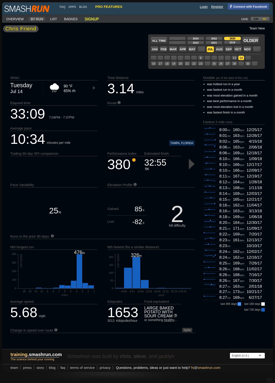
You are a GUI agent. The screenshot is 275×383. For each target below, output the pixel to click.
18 (166, 63)
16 (153, 63)
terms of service (82, 368)
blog (83, 7)
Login (204, 7)
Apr (183, 49)
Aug (219, 49)
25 (214, 63)
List (53, 19)
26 (220, 63)
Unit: (245, 19)
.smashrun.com (36, 354)
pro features (108, 7)
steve (140, 356)
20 (180, 63)
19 (173, 63)
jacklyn (166, 356)
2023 (195, 42)
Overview (15, 19)
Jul (210, 49)
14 (241, 58)
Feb (163, 49)
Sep (229, 49)
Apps (72, 7)
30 (247, 63)
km (256, 19)
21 (187, 63)
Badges (71, 19)
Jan (154, 49)
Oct (238, 49)
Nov (247, 49)
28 (234, 63)
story (40, 368)
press (27, 368)
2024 (195, 38)
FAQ (62, 7)
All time (159, 40)
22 (193, 63)
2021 (214, 42)
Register (217, 7)
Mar (173, 49)
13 (234, 58)
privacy (105, 368)
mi (264, 19)
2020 (232, 38)
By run (37, 19)
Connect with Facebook (247, 6)
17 (160, 63)
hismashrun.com (205, 368)
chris (125, 356)
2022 (214, 38)
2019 (232, 42)
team (14, 368)
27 (227, 63)
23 (200, 63)
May (192, 49)
